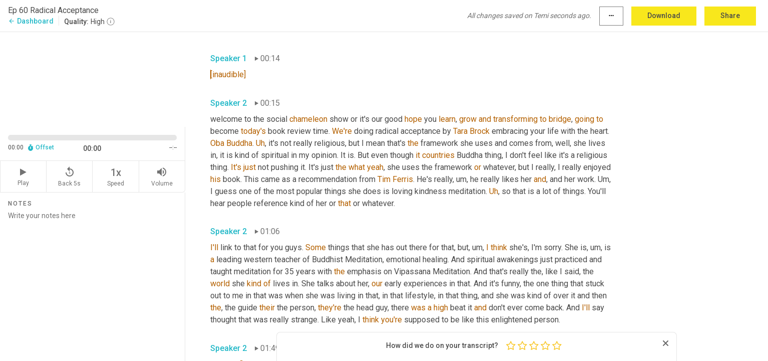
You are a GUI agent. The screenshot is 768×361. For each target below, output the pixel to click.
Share (730, 16)
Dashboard (31, 21)
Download (663, 16)
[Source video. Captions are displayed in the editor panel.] (92, 78)
